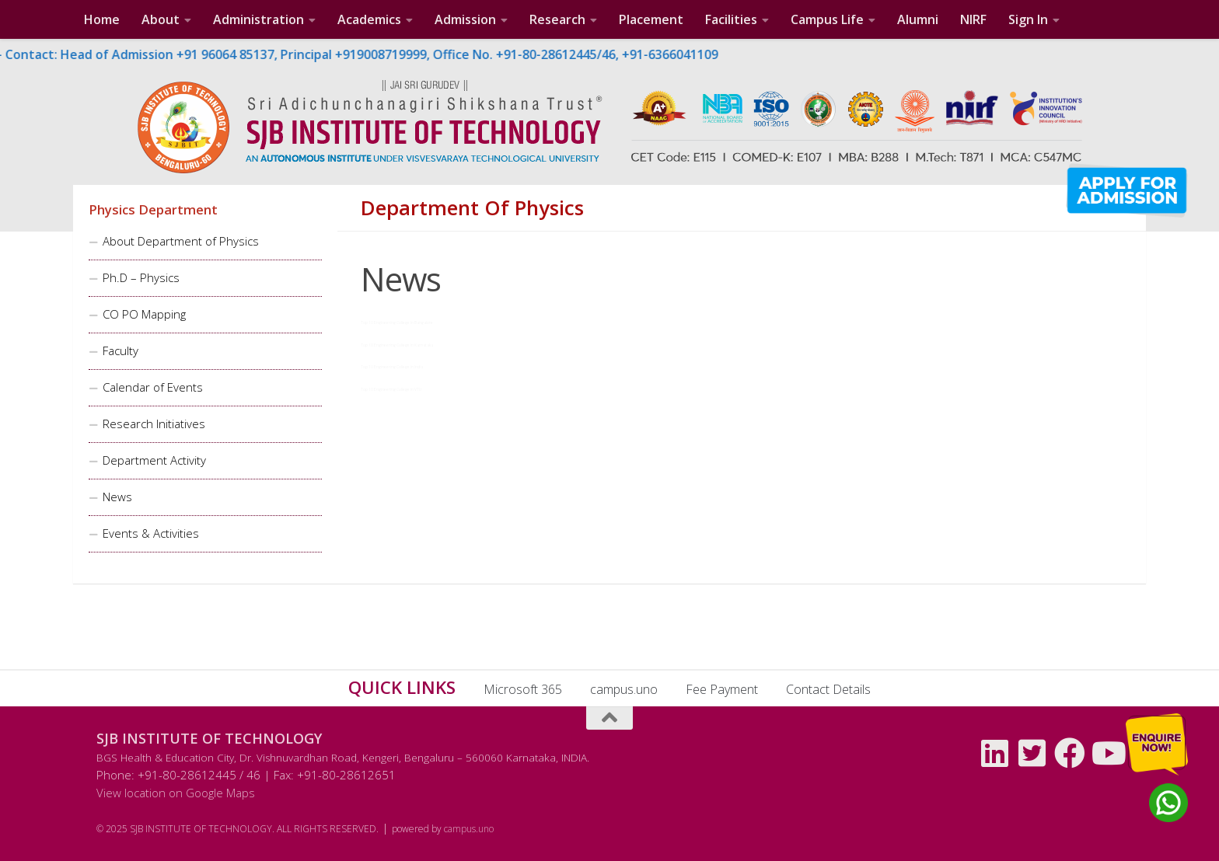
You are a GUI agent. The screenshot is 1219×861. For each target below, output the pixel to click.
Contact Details (828, 689)
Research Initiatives (154, 423)
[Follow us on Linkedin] (995, 753)
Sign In (1028, 19)
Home (102, 19)
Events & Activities (151, 533)
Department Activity (154, 460)
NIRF (973, 19)
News (117, 496)
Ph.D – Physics (141, 277)
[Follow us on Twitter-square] (1032, 753)
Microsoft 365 (523, 689)
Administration (258, 19)
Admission (465, 19)
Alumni (917, 19)
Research (557, 19)
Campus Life (827, 19)
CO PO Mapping (144, 314)
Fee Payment (722, 689)
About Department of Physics (181, 241)
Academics (369, 19)
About (160, 19)
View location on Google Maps (175, 792)
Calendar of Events (153, 387)
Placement (651, 19)
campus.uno (624, 689)
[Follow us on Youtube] (1107, 753)
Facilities (731, 19)
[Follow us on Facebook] (1069, 753)
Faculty (120, 350)
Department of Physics (472, 208)
